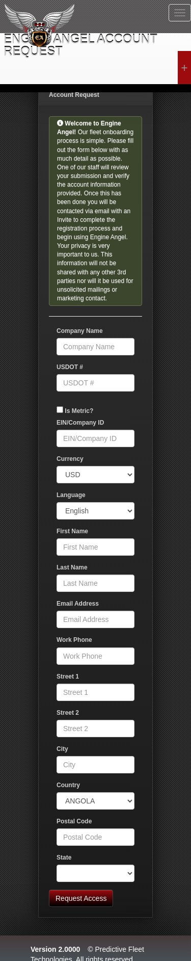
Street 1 (68, 676)
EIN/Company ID (80, 422)
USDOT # (70, 367)
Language (71, 495)
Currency (70, 458)
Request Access (81, 898)
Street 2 (68, 712)
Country (68, 785)
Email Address (78, 603)
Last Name (72, 567)
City (62, 748)
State (64, 857)
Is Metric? (79, 410)
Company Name (80, 330)
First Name (72, 531)
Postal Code (74, 821)
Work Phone (74, 639)
